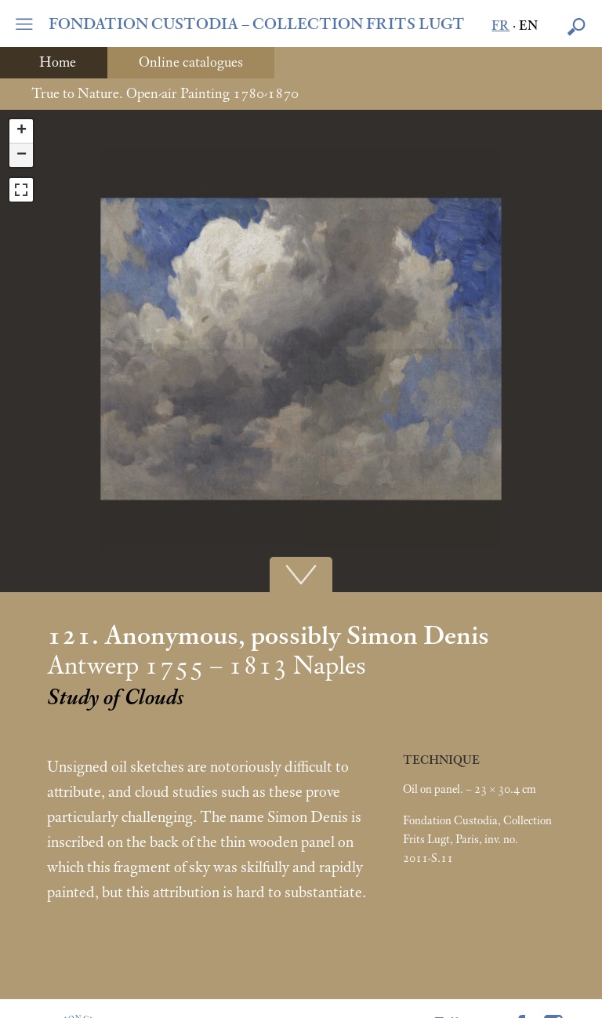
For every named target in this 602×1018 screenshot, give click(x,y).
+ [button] (21, 131)
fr (500, 26)
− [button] (21, 155)
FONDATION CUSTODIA (257, 24)
